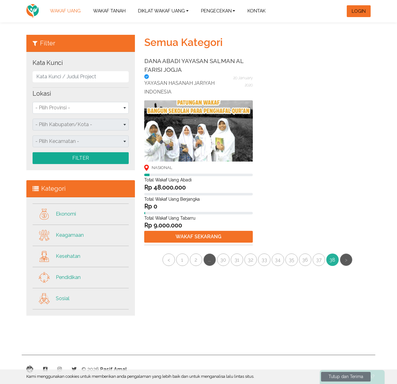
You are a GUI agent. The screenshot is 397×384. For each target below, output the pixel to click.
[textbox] (80, 107)
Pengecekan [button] (216, 11)
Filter (80, 158)
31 (236, 264)
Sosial (51, 298)
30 (223, 264)
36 (305, 264)
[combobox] (81, 108)
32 (250, 264)
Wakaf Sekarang (198, 237)
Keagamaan (58, 235)
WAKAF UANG (65, 11)
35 (291, 264)
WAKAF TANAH (109, 11)
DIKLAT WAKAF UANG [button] (161, 11)
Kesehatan (56, 256)
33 (264, 264)
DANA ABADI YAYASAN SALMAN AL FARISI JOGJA (193, 65)
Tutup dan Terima (345, 376)
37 (319, 264)
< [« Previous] (168, 264)
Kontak (256, 11)
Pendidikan (57, 277)
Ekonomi (54, 214)
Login (359, 11)
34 (278, 264)
